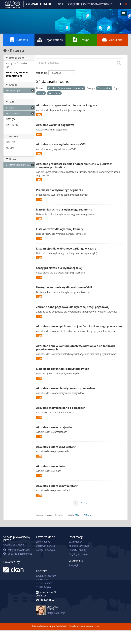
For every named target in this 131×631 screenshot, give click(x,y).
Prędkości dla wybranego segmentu (59, 190)
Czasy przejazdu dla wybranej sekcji (59, 268)
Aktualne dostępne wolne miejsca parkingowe (66, 105)
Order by (41, 72)
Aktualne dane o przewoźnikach (57, 485)
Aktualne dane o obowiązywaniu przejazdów (65, 388)
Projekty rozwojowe (79, 554)
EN (125, 4)
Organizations (50, 39)
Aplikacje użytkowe (79, 545)
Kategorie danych (45, 549)
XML (39, 114)
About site (112, 39)
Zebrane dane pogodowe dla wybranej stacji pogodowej (72, 307)
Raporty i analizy (77, 549)
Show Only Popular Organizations (17, 74)
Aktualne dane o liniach (51, 466)
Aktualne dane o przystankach (56, 446)
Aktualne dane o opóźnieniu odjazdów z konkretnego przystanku (79, 326)
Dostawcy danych (45, 545)
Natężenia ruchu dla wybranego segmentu (64, 209)
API (76, 515)
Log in (61, 4)
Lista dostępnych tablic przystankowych (62, 369)
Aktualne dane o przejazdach (55, 427)
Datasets (19, 39)
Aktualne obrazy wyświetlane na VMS (61, 144)
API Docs (87, 515)
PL (120, 4)
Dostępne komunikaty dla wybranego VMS (64, 287)
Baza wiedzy (75, 541)
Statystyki (74, 565)
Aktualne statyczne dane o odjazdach (60, 408)
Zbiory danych (43, 541)
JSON (39, 199)
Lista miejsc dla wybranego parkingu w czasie (66, 248)
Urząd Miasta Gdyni (13, 544)
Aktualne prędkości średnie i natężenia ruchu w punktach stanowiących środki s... (74, 165)
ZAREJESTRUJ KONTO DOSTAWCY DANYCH (91, 4)
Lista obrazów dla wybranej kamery (59, 229)
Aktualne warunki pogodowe (55, 125)
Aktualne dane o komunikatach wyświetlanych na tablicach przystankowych (75, 347)
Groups (81, 39)
